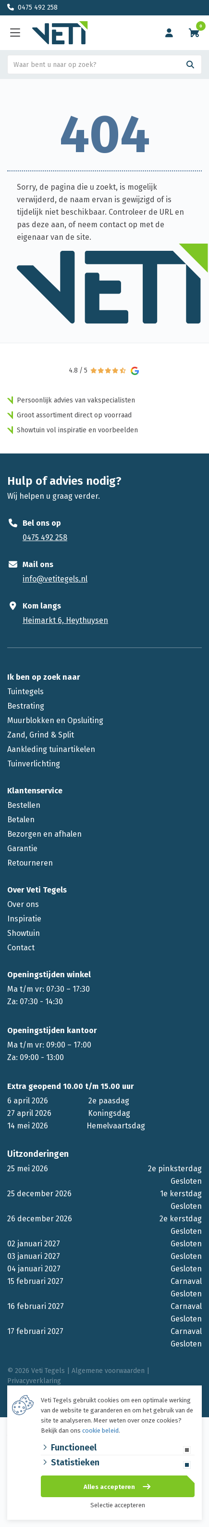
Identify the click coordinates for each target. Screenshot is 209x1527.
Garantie (22, 848)
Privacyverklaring (34, 1381)
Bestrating (25, 706)
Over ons (23, 904)
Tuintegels (25, 691)
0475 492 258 (38, 7)
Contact (21, 947)
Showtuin (23, 933)
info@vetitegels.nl (55, 578)
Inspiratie (24, 918)
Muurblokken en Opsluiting (55, 720)
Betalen (21, 819)
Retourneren (30, 862)
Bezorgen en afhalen (44, 834)
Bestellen (23, 805)
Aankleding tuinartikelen (51, 749)
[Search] (190, 64)
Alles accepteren (109, 1486)
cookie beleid (100, 1430)
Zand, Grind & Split (40, 734)
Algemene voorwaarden (108, 1371)
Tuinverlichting (33, 763)
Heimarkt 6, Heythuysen (65, 620)
